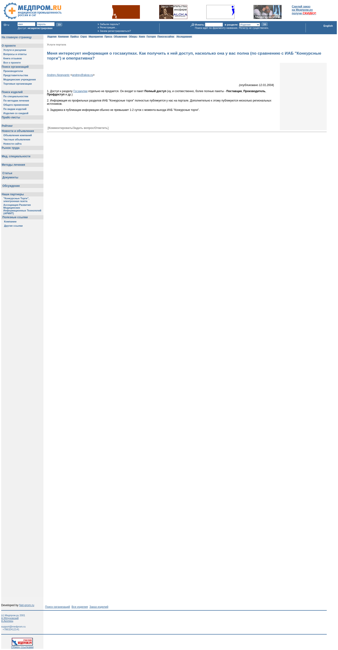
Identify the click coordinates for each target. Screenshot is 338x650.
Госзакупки (80, 91)
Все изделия (80, 607)
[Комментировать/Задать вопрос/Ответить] (78, 128)
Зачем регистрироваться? (115, 31)
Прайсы (74, 36)
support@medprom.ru (13, 626)
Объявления (120, 36)
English (328, 25)
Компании (63, 36)
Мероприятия (95, 36)
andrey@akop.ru (82, 75)
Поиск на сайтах (166, 36)
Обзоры (133, 36)
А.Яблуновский (10, 618)
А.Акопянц (7, 621)
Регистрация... (108, 27)
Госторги (151, 36)
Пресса (108, 36)
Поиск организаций (57, 607)
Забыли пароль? (110, 24)
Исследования (184, 36)
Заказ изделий (98, 607)
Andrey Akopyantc (58, 75)
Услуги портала (56, 44)
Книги (141, 36)
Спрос (83, 36)
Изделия (52, 36)
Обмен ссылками (22, 646)
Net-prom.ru (26, 605)
